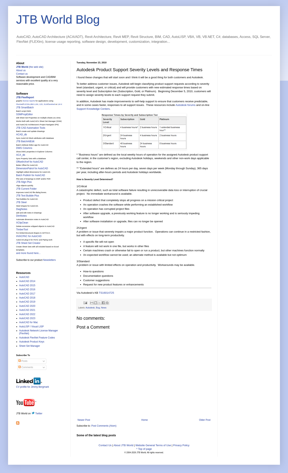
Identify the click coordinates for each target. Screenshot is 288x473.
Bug (98, 307)
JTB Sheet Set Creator (28, 243)
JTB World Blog (58, 19)
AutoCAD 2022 (27, 314)
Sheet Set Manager (29, 346)
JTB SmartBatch (25, 107)
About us (21, 70)
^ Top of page (144, 448)
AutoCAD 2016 (27, 289)
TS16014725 (106, 292)
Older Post (204, 420)
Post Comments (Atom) (103, 425)
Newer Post (84, 420)
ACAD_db (21, 134)
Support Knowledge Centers (93, 108)
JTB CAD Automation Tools (30, 127)
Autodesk (90, 307)
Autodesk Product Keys (31, 341)
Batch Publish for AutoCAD (30, 175)
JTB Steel (21, 202)
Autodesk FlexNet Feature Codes (37, 337)
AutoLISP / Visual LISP (31, 326)
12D (41, 104)
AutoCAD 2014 (27, 281)
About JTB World (123, 445)
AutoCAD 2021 (27, 310)
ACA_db (20, 154)
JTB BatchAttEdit (25, 141)
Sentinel (51, 104)
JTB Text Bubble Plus (27, 195)
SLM (46, 104)
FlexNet (19, 104)
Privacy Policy (181, 445)
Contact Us (105, 445)
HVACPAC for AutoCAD (28, 236)
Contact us (22, 73)
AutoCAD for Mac (28, 322)
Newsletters (49, 260)
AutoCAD (24, 277)
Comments (25, 367)
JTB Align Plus (24, 182)
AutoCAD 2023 (27, 318)
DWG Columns (24, 148)
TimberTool (22, 229)
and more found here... (28, 253)
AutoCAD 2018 (27, 297)
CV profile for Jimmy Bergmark (32, 385)
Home (144, 420)
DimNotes (21, 215)
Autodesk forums (186, 105)
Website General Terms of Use (153, 445)
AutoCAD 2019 (27, 301)
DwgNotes (21, 209)
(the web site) (29, 67)
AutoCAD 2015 (27, 285)
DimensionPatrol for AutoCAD (32, 168)
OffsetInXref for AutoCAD (29, 161)
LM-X (60, 104)
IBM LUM (34, 104)
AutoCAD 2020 (27, 306)
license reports (29, 101)
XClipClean (22, 222)
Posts (22, 361)
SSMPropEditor (24, 114)
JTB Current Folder (26, 188)
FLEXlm (26, 104)
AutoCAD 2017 (27, 293)
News (103, 307)
